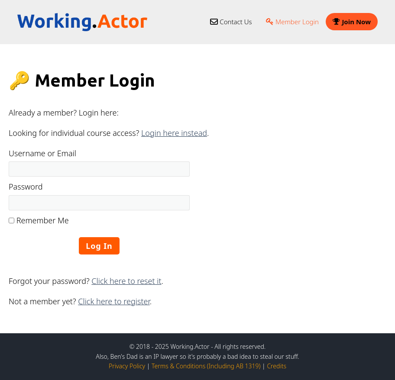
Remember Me (39, 220)
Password (25, 186)
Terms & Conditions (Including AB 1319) (206, 366)
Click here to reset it (126, 281)
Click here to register (113, 301)
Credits (276, 366)
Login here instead (174, 133)
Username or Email (42, 153)
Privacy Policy (127, 366)
